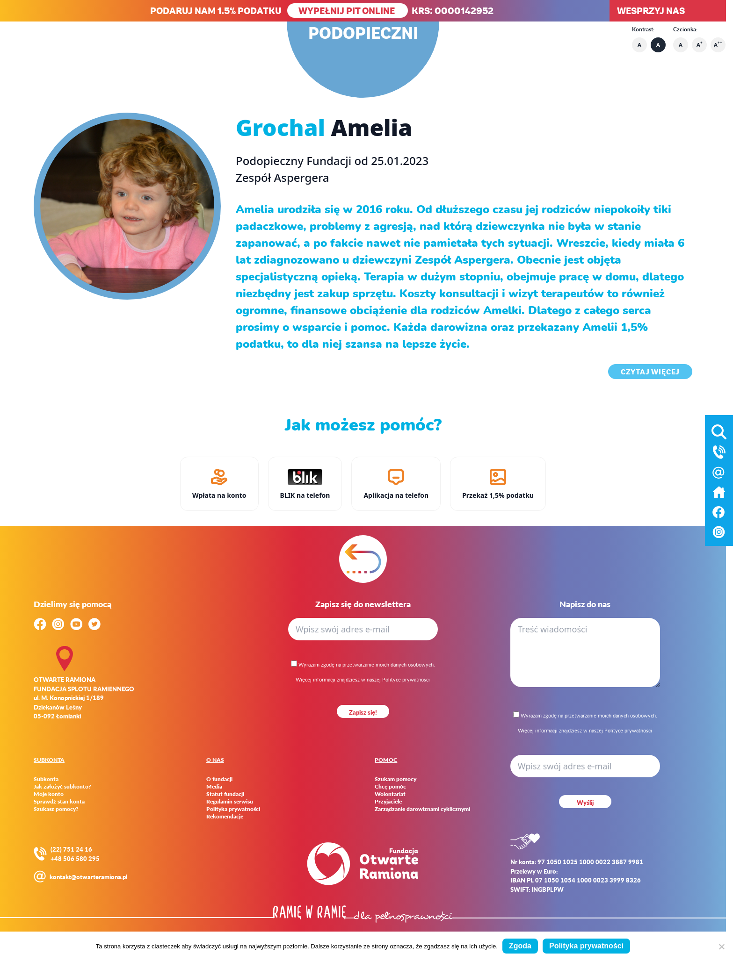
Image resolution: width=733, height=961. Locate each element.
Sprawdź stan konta (59, 801)
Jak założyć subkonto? (62, 786)
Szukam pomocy (395, 779)
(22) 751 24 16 (71, 849)
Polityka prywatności (233, 809)
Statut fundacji (225, 794)
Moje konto (49, 794)
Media (214, 786)
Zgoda (520, 946)
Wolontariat (390, 794)
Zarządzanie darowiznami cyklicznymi (422, 809)
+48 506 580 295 (75, 858)
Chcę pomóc (390, 786)
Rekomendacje (224, 816)
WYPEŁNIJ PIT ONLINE (347, 10)
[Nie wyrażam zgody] (721, 946)
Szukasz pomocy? (56, 809)
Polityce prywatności (406, 679)
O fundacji (219, 779)
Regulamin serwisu (229, 801)
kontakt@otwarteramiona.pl (88, 876)
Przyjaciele (388, 801)
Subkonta (46, 779)
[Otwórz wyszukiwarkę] (719, 430)
